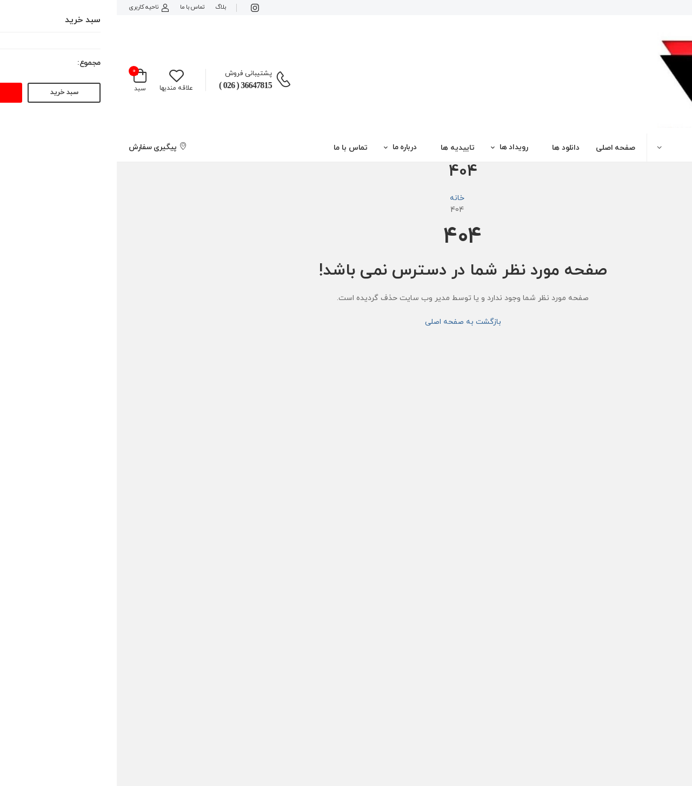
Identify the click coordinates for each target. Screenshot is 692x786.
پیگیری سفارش (41, 147)
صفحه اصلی (498, 148)
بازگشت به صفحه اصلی (346, 322)
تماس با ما (75, 7)
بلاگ (103, 7)
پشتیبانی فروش (131, 73)
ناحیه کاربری (32, 7)
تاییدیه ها (341, 148)
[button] (605, 147)
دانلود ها (449, 148)
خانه (340, 198)
